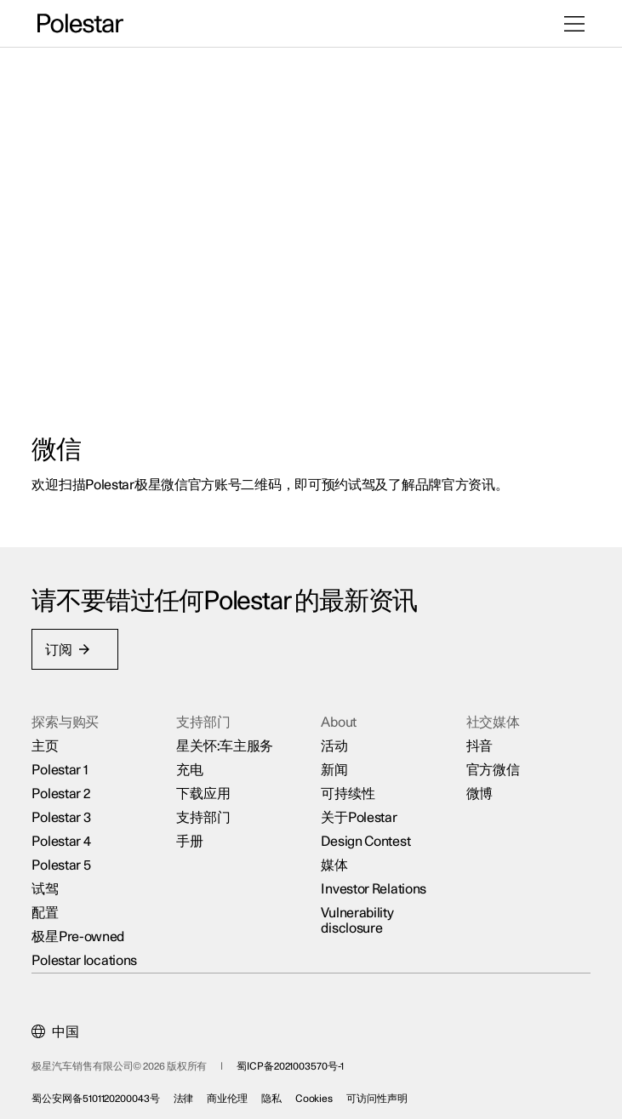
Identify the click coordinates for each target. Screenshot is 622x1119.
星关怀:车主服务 (228, 740)
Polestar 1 (65, 764)
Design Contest (366, 835)
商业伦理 (233, 1093)
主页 (50, 740)
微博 (476, 788)
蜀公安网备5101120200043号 (101, 1093)
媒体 (335, 859)
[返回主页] (80, 24)
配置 (50, 907)
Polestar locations (90, 955)
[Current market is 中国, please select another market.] (60, 1026)
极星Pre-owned (83, 931)
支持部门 (206, 812)
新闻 (335, 764)
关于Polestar (359, 812)
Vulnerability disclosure (358, 914)
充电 (193, 764)
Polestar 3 (66, 812)
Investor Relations (374, 883)
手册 (193, 835)
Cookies (319, 1093)
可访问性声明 (382, 1093)
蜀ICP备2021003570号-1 (296, 1060)
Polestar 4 (66, 835)
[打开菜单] (574, 24)
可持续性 (348, 788)
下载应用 (206, 788)
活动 (335, 740)
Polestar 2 (66, 788)
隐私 (276, 1093)
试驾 (50, 883)
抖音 (476, 740)
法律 (189, 1093)
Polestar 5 (66, 859)
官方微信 (489, 764)
